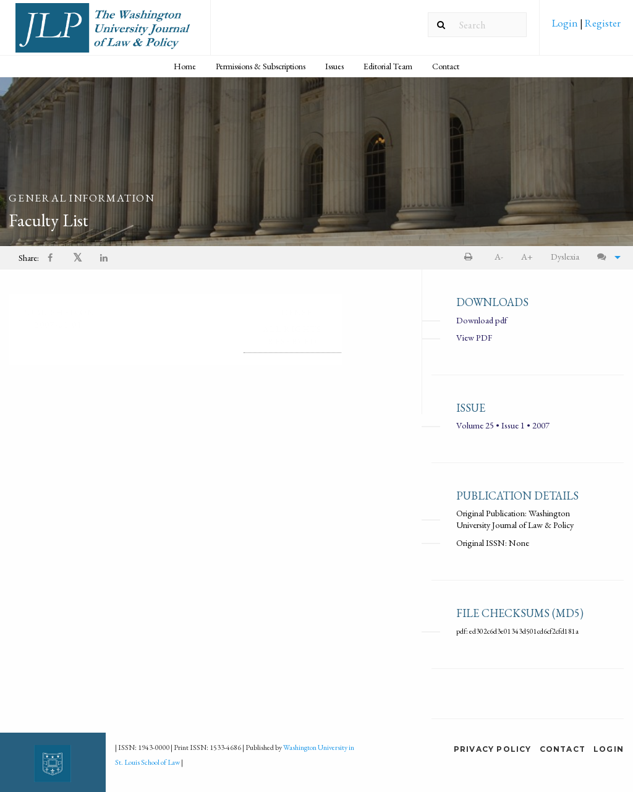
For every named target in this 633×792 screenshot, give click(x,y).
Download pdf (481, 320)
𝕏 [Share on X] (77, 257)
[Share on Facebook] (51, 258)
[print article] (471, 257)
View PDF (474, 337)
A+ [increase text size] (527, 256)
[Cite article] (606, 257)
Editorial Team (387, 66)
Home (185, 66)
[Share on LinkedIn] (104, 258)
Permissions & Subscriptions (260, 66)
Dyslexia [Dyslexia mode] (565, 256)
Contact (445, 66)
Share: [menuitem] (29, 257)
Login (566, 23)
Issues (334, 66)
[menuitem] (586, 27)
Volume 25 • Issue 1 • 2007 (503, 426)
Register (602, 23)
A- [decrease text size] (499, 256)
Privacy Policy (493, 749)
